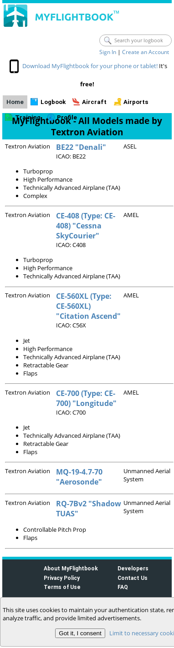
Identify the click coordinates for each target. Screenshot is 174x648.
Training (28, 117)
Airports (135, 102)
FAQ (123, 587)
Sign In (107, 52)
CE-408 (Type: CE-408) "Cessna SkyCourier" (85, 226)
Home (15, 102)
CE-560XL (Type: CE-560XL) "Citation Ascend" (88, 306)
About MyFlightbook (71, 568)
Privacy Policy (62, 577)
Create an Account (145, 52)
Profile (67, 117)
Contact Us (133, 577)
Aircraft (94, 102)
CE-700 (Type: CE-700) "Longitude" (86, 398)
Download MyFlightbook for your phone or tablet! (90, 66)
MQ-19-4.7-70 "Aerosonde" (79, 477)
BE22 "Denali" (81, 147)
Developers (133, 568)
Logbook (53, 102)
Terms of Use (62, 587)
